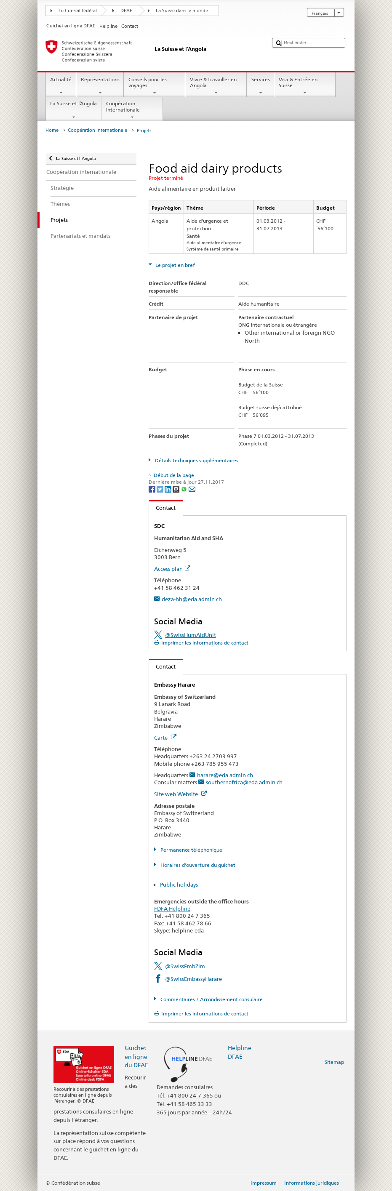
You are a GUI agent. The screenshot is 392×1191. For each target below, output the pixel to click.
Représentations (100, 86)
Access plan (172, 568)
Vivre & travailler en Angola (216, 86)
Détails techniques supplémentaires (196, 460)
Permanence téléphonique (190, 850)
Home (52, 130)
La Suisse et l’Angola (73, 110)
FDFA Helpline (172, 908)
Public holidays (179, 884)
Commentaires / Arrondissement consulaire (211, 999)
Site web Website (180, 794)
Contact (162, 507)
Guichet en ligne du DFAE (136, 1056)
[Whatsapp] (185, 488)
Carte (165, 737)
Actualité (61, 86)
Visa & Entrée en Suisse (305, 86)
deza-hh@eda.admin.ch (192, 599)
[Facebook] (153, 488)
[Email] (192, 488)
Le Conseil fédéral (78, 10)
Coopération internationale (132, 110)
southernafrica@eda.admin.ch (244, 782)
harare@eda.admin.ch (225, 775)
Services (260, 86)
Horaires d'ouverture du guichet (197, 865)
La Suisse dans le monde (182, 10)
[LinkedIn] (169, 488)
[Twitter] (161, 488)
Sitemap (334, 1062)
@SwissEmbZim (185, 966)
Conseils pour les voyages (154, 86)
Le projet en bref (174, 265)
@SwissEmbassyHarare (193, 978)
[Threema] (177, 488)
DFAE (126, 10)
